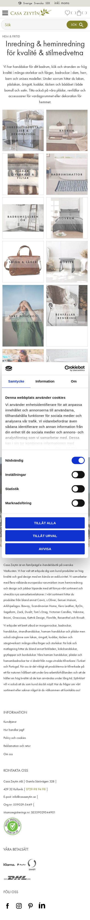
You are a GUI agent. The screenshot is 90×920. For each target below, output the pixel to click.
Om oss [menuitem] (8, 754)
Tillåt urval (45, 536)
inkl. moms (61, 2)
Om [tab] (74, 381)
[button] (6, 13)
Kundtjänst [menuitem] (9, 722)
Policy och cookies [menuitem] (14, 738)
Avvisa (45, 549)
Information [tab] (45, 381)
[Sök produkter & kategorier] (34, 25)
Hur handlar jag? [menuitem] (13, 730)
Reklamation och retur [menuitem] (17, 746)
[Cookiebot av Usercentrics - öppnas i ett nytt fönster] (65, 368)
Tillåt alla (45, 523)
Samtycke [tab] (16, 381)
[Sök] (77, 25)
